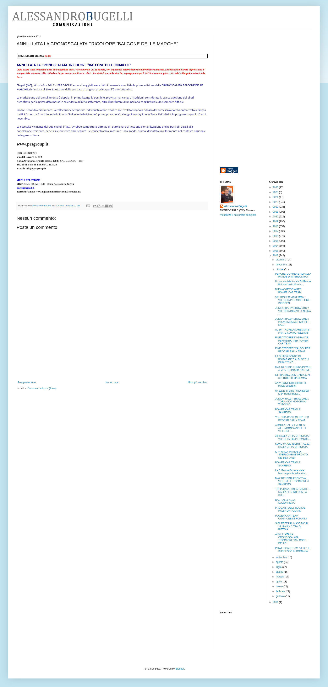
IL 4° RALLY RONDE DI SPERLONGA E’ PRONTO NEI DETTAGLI (291, 454)
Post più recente (27, 382)
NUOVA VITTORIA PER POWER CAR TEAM (288, 291)
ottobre (280, 269)
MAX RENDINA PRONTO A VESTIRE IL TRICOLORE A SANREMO (292, 481)
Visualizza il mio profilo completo (238, 214)
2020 (276, 216)
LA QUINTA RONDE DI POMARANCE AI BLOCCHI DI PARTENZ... (292, 359)
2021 (276, 211)
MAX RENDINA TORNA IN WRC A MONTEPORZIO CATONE (293, 368)
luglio (279, 567)
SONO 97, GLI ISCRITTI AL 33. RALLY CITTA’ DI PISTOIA (292, 445)
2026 (276, 187)
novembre (282, 264)
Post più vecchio (197, 382)
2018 (276, 226)
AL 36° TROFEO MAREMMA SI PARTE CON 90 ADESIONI (292, 331)
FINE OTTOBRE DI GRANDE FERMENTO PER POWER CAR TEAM (291, 340)
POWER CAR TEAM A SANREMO (287, 411)
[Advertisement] (112, 350)
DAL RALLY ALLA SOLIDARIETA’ (285, 501)
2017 (276, 231)
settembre (282, 557)
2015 (276, 240)
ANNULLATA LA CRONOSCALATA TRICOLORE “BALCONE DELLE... (290, 539)
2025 (276, 192)
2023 (276, 202)
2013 (276, 250)
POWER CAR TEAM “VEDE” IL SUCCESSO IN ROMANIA (292, 550)
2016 (276, 236)
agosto (280, 562)
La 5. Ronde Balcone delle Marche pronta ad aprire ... (291, 472)
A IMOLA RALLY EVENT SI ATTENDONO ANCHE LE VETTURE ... (291, 428)
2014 (276, 245)
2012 (276, 255)
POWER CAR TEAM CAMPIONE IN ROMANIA (291, 517)
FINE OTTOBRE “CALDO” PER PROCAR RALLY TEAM (292, 350)
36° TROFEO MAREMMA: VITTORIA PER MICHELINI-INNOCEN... (292, 300)
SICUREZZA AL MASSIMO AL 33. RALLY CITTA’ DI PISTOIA (291, 526)
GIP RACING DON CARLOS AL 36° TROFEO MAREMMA (292, 376)
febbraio (280, 591)
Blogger (180, 668)
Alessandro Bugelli (235, 206)
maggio (280, 576)
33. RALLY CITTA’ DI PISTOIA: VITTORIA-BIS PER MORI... (292, 437)
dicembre (281, 259)
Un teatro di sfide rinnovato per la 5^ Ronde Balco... (292, 392)
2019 (276, 221)
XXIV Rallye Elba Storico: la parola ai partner (290, 384)
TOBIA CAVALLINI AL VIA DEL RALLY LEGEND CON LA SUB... (292, 492)
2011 (276, 602)
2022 (276, 206)
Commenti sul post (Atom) (42, 388)
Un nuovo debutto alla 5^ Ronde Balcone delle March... (293, 283)
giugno (280, 571)
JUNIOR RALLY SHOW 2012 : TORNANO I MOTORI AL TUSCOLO (292, 401)
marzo (279, 586)
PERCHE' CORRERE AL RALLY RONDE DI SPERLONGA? (293, 275)
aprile (279, 581)
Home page (112, 382)
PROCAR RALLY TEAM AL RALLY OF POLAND (290, 509)
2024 (276, 197)
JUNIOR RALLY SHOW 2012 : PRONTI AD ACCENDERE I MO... (292, 321)
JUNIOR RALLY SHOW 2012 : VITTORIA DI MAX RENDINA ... (293, 311)
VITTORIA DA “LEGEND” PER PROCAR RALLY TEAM (292, 419)
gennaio (280, 596)
